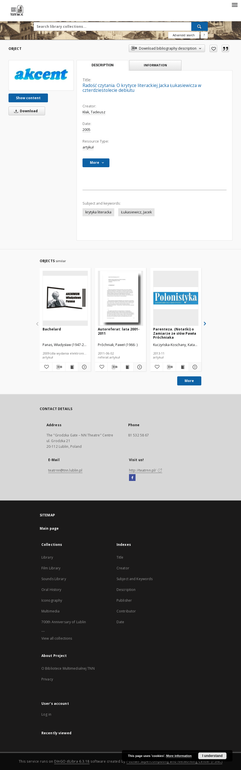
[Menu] (234, 4)
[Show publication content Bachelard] (71, 367)
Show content (28, 98)
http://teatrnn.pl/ (145, 470)
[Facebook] (132, 477)
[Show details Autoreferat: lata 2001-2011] (139, 367)
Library (47, 557)
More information (179, 756)
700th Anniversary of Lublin (63, 622)
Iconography (51, 600)
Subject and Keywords (135, 578)
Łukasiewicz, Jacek (136, 212)
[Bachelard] (65, 298)
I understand (212, 756)
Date (120, 622)
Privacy (47, 679)
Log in (46, 714)
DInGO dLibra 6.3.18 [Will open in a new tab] (72, 761)
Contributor (126, 611)
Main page (49, 528)
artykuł (88, 147)
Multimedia (50, 611)
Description (126, 589)
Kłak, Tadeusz (94, 112)
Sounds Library (53, 578)
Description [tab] (102, 65)
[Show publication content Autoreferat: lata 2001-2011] (127, 367)
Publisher (124, 600)
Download (25, 111)
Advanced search (184, 35)
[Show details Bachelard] (83, 367)
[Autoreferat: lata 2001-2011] (120, 298)
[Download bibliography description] (58, 367)
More (189, 380)
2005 (86, 129)
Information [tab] (155, 65)
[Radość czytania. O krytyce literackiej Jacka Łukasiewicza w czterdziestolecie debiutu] (41, 75)
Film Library (50, 568)
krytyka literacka (98, 212)
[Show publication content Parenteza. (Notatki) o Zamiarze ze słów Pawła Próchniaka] (182, 367)
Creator (123, 568)
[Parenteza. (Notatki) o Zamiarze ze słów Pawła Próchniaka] (175, 298)
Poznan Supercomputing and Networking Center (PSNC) (174, 761)
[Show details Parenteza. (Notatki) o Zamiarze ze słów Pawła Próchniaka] (194, 367)
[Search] (199, 26)
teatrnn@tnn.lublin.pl (65, 470)
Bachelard (52, 329)
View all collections (56, 638)
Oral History (51, 589)
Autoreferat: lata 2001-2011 (118, 331)
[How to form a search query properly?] (204, 35)
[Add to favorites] (213, 48)
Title (120, 557)
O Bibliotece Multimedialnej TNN (68, 668)
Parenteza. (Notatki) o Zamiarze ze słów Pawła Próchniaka (174, 333)
